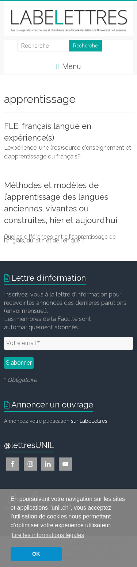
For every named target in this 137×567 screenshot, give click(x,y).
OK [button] (36, 554)
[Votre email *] (68, 343)
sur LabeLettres (89, 421)
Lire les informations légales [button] (48, 535)
